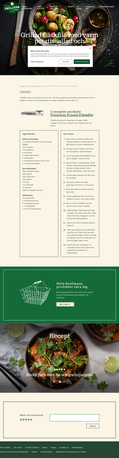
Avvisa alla (65, 61)
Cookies (34, 452)
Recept (29, 86)
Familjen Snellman (32, 447)
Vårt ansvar (18, 447)
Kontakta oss (64, 447)
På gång (53, 447)
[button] (56, 343)
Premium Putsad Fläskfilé (71, 115)
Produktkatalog (77, 447)
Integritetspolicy (46, 452)
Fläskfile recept (37, 86)
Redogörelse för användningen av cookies (71, 452)
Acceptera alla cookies (82, 61)
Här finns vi (64, 304)
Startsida (22, 86)
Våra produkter (5, 447)
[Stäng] (90, 48)
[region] (60, 56)
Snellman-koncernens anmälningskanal (14, 452)
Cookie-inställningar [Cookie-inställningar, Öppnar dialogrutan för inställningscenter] (37, 61)
